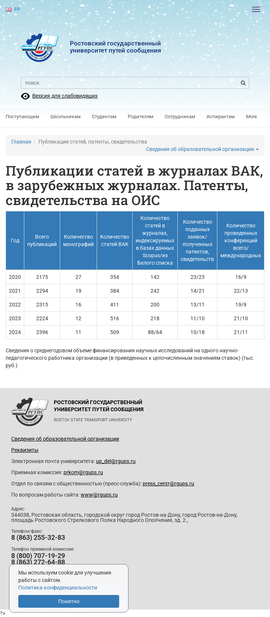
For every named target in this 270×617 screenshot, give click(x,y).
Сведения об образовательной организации (202, 149)
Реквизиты (24, 450)
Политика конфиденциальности (57, 588)
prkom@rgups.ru (83, 472)
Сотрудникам (180, 116)
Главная (21, 142)
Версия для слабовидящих (64, 96)
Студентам (104, 116)
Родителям (140, 116)
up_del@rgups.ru (116, 461)
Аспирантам (221, 116)
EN (13, 9)
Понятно (69, 601)
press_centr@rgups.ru (168, 484)
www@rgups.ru (99, 495)
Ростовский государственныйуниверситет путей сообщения (115, 47)
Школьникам (65, 116)
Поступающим (22, 116)
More (251, 116)
